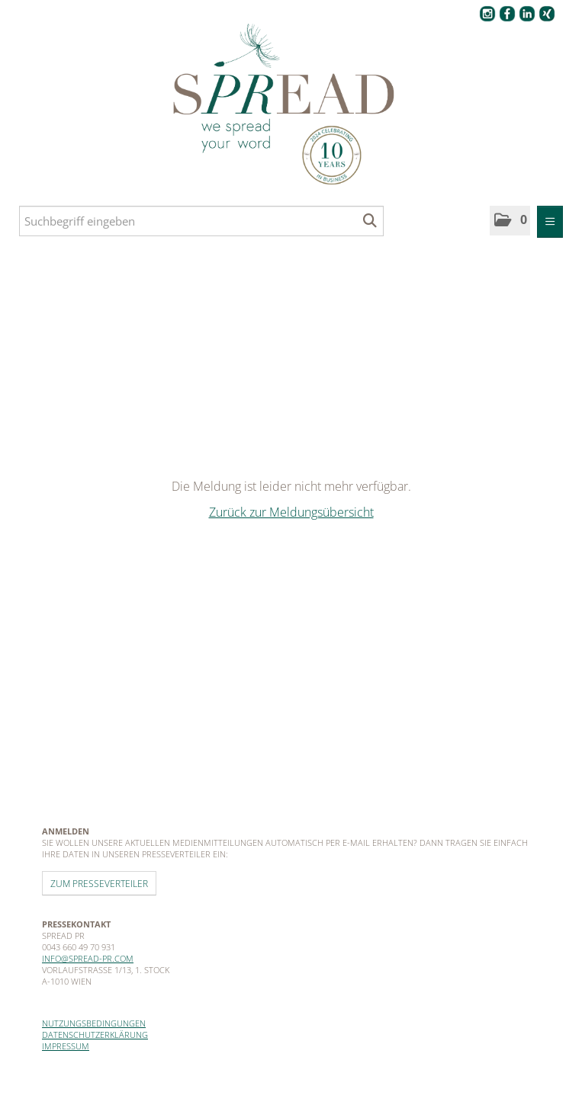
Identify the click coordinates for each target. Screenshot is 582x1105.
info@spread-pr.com (87, 958)
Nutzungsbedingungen (94, 1023)
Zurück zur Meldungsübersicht (291, 512)
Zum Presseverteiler (99, 883)
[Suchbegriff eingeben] (201, 221)
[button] (510, 220)
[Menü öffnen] (550, 222)
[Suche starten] (370, 221)
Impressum (65, 1046)
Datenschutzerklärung (95, 1034)
